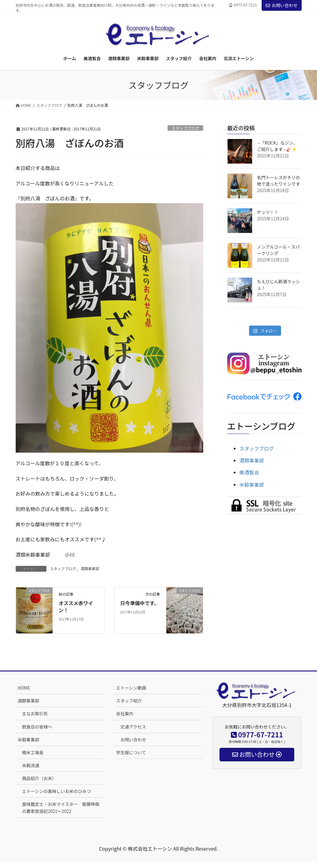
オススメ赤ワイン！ (76, 606)
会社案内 (124, 713)
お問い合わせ (282, 5)
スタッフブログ (185, 128)
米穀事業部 (252, 484)
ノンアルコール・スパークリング (278, 250)
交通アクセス (133, 727)
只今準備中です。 (139, 603)
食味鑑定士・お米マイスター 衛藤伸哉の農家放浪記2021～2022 (61, 807)
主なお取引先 (35, 713)
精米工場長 (33, 752)
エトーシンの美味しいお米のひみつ (56, 791)
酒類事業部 (90, 568)
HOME (24, 688)
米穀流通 (30, 765)
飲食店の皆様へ (37, 727)
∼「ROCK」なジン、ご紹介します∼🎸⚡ (277, 146)
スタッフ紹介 (129, 701)
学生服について (131, 752)
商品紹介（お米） (39, 778)
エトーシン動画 (131, 688)
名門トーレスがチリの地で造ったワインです (278, 180)
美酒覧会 (249, 472)
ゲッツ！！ (268, 212)
